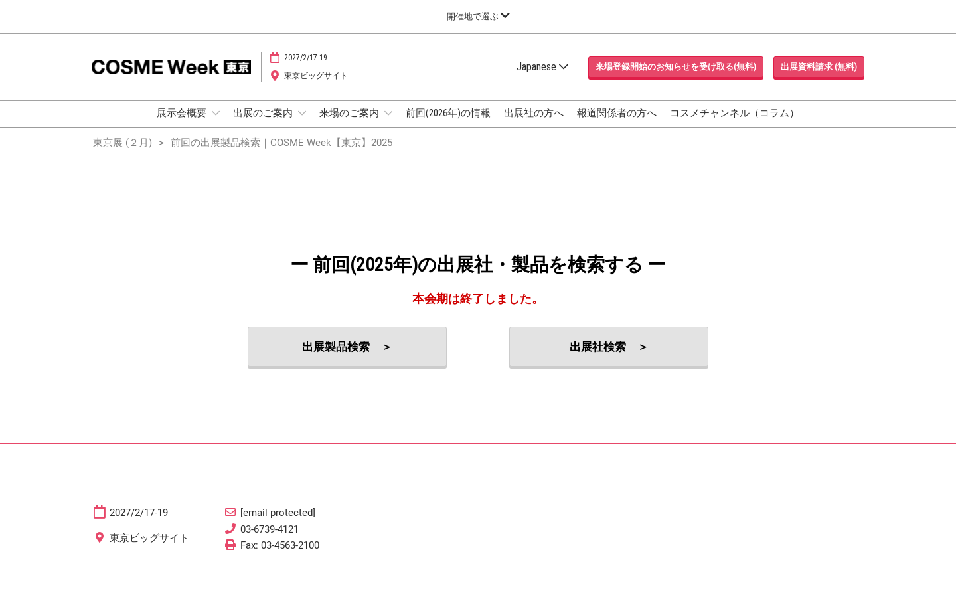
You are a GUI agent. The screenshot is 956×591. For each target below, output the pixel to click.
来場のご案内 (350, 125)
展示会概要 (182, 125)
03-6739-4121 (269, 541)
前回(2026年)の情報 (448, 125)
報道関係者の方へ (617, 125)
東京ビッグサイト (316, 88)
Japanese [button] (542, 79)
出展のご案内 (264, 125)
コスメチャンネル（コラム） (734, 125)
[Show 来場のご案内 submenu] (388, 125)
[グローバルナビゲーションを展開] (478, 16)
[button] (675, 79)
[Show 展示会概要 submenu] (216, 125)
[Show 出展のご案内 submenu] (302, 125)
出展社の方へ (534, 125)
